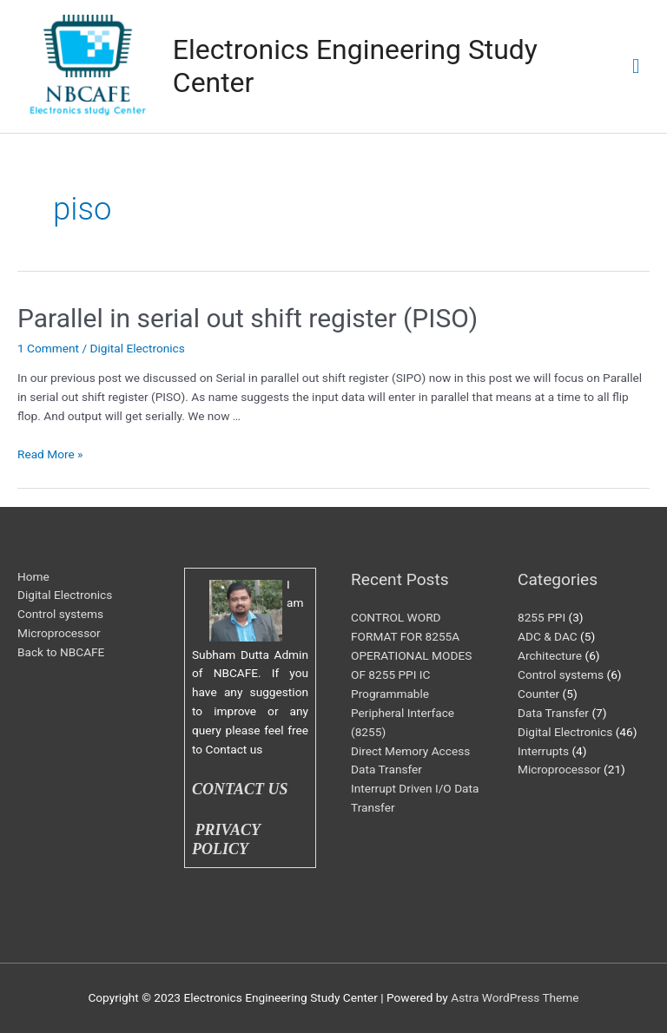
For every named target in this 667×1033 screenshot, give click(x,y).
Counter (538, 694)
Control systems (60, 614)
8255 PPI (541, 617)
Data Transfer (553, 713)
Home (33, 576)
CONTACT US (240, 789)
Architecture (550, 655)
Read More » (50, 454)
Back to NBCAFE (60, 652)
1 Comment (48, 348)
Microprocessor (59, 633)
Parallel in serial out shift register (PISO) (247, 318)
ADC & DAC (548, 636)
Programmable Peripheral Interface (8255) (402, 713)
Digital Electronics (136, 348)
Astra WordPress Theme (514, 997)
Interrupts (543, 751)
